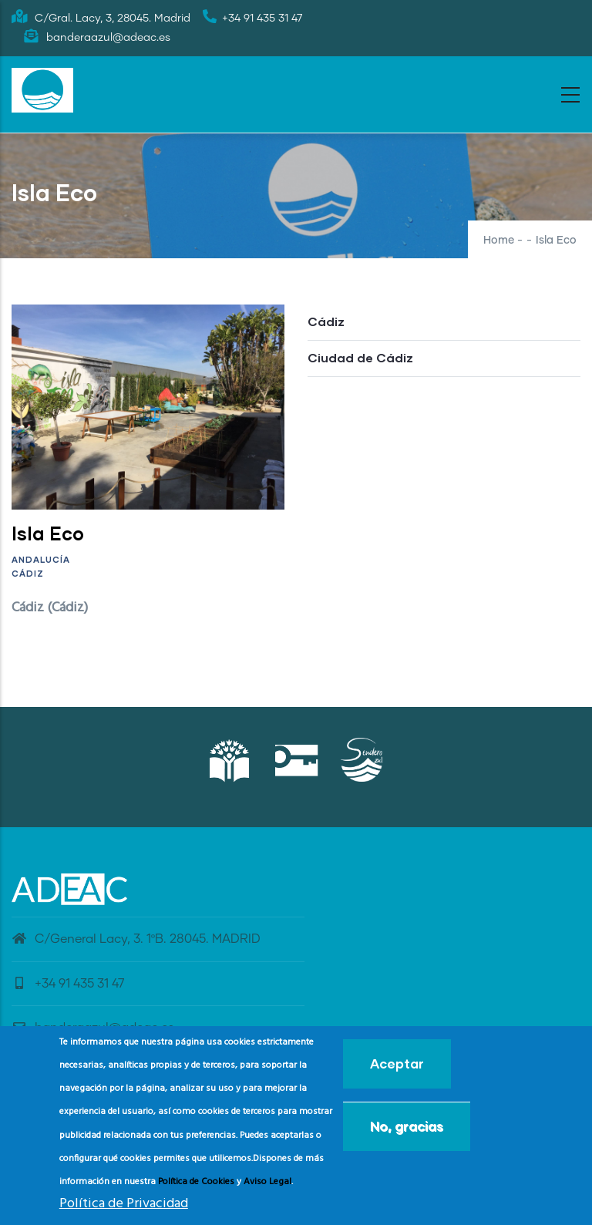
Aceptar (397, 1068)
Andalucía (41, 559)
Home (498, 240)
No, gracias (406, 1130)
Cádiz (28, 573)
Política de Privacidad (123, 1209)
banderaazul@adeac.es (93, 1027)
